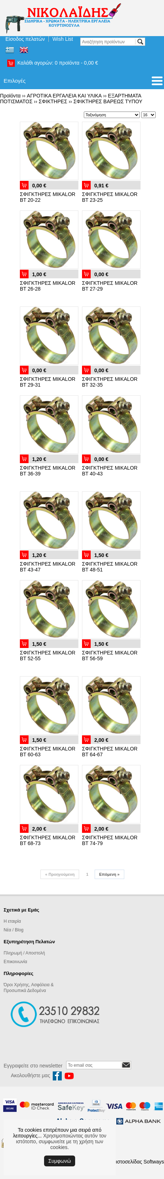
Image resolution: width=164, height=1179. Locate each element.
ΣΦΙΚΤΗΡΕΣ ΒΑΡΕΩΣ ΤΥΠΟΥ (107, 101)
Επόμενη (109, 874)
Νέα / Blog (13, 929)
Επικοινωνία (15, 961)
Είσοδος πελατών (25, 39)
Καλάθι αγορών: (57, 63)
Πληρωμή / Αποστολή (24, 953)
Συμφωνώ (59, 1161)
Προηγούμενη (59, 874)
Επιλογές (15, 81)
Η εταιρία (12, 921)
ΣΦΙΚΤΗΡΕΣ (53, 101)
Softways (153, 1162)
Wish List (62, 39)
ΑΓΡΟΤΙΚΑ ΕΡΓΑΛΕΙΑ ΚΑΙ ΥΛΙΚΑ (64, 96)
